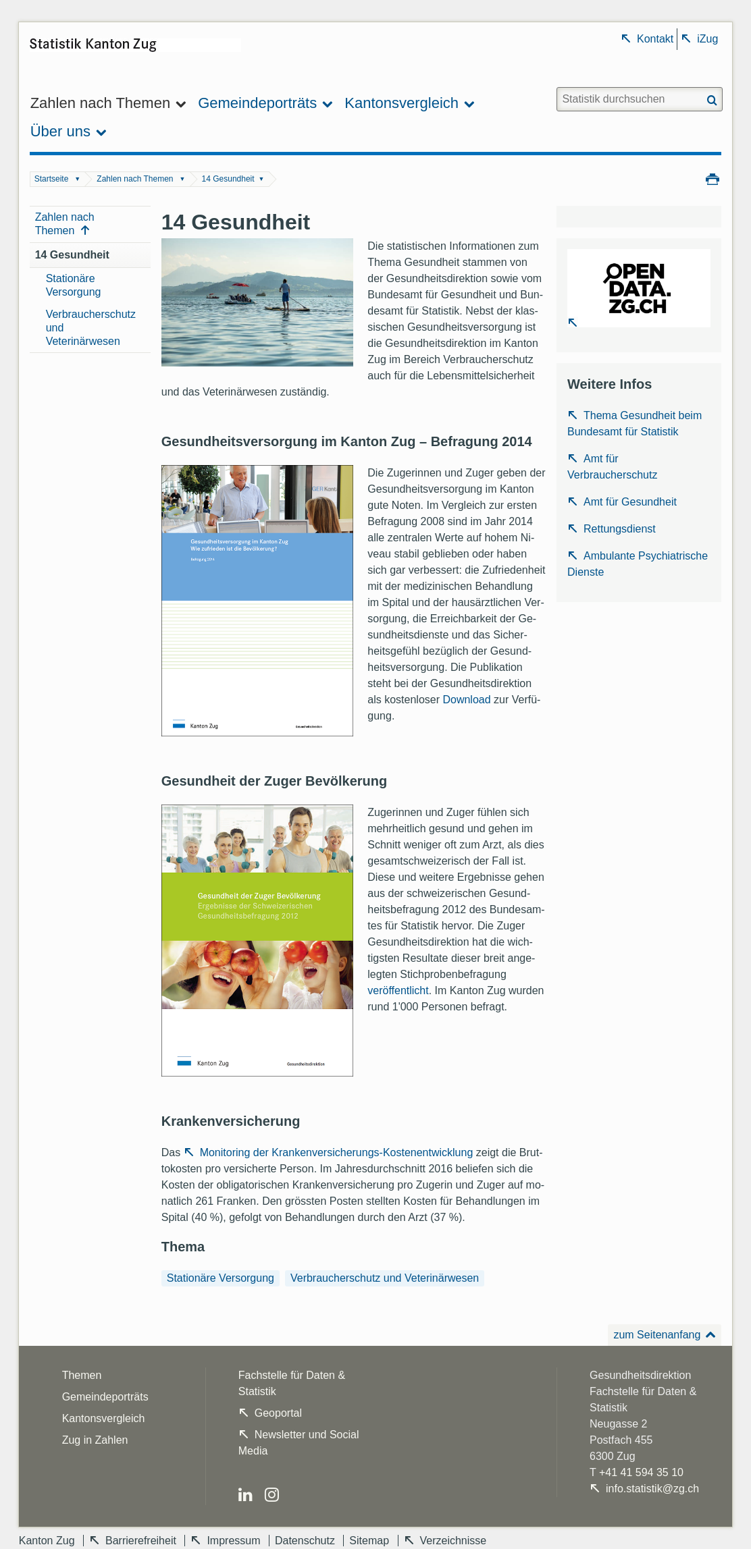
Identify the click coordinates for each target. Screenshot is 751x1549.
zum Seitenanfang (656, 1334)
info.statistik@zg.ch (652, 1488)
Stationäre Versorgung (73, 285)
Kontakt (655, 39)
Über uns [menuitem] (60, 131)
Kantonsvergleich (103, 1418)
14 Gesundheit (228, 179)
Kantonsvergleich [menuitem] (401, 102)
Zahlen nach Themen (135, 179)
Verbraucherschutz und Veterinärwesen (91, 327)
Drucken (712, 178)
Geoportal (278, 1413)
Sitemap (369, 1540)
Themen (82, 1375)
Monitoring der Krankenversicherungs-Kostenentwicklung (338, 1152)
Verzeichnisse (453, 1540)
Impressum (233, 1540)
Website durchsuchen (555, 86)
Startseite (51, 179)
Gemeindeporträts (105, 1397)
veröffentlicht (397, 990)
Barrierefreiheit (140, 1540)
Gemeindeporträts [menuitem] (257, 102)
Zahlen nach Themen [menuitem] (100, 102)
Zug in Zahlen (95, 1440)
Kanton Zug (47, 1540)
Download (466, 699)
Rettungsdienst (620, 529)
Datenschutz (305, 1540)
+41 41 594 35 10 (641, 1472)
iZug (707, 39)
